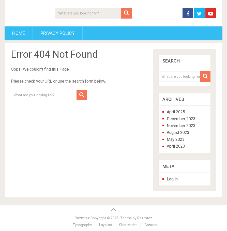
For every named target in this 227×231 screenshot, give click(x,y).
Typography (82, 225)
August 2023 (178, 132)
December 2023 (181, 118)
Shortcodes (128, 225)
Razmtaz (82, 218)
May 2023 (176, 139)
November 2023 (181, 125)
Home (18, 33)
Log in (172, 179)
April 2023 (176, 146)
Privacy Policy (57, 33)
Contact (151, 225)
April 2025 (176, 112)
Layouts (105, 225)
